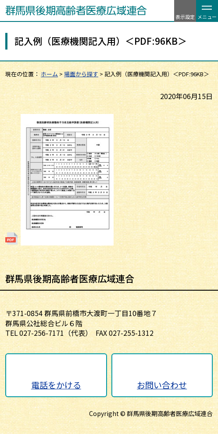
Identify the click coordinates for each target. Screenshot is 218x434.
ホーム (49, 74)
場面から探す (81, 74)
